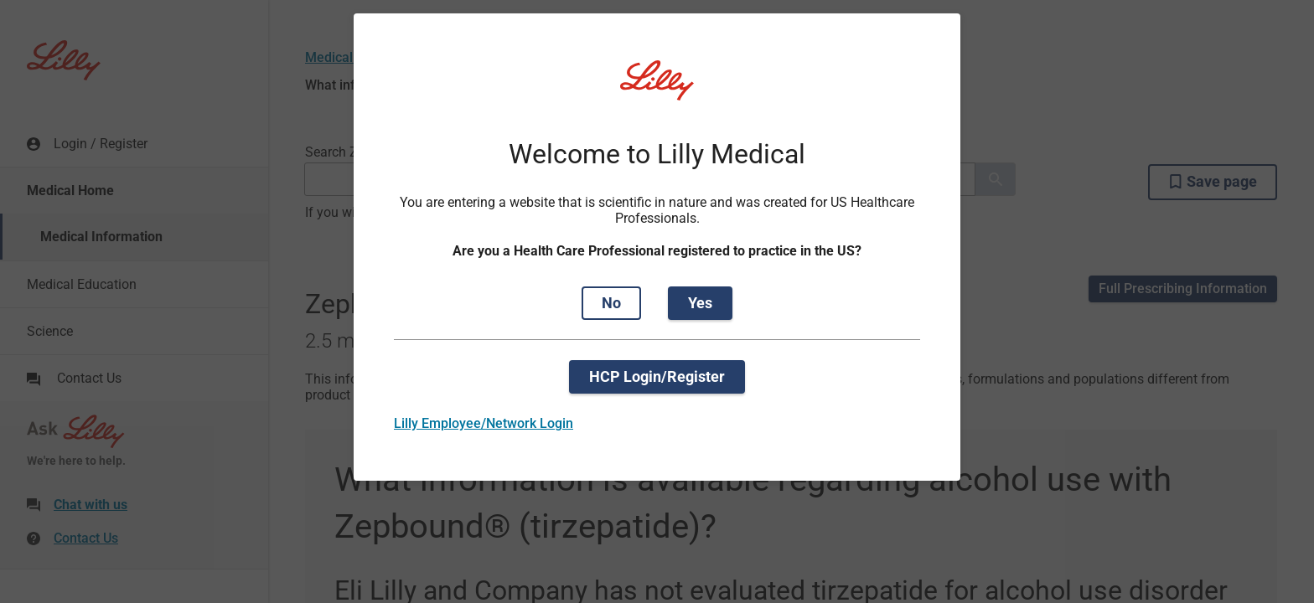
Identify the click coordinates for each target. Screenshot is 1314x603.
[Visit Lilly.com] (657, 90)
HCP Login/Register (657, 376)
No (611, 303)
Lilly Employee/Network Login (483, 423)
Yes (700, 303)
